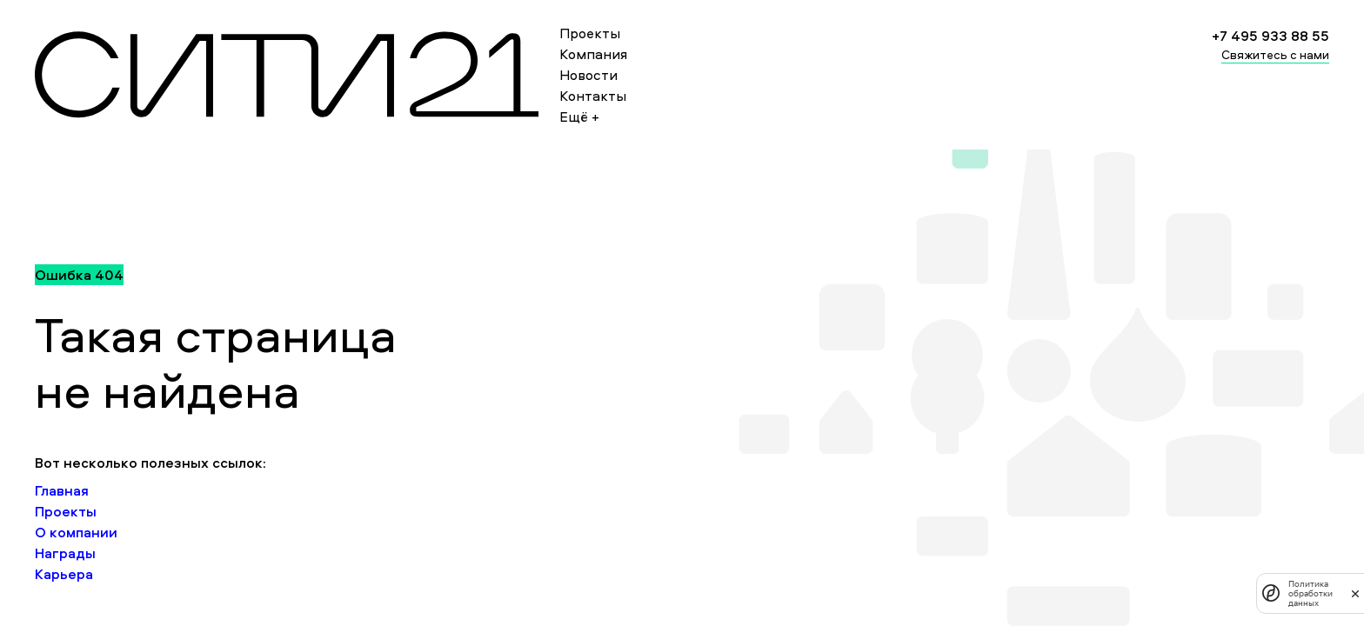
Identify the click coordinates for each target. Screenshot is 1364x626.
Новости (588, 74)
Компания (593, 54)
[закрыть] (1355, 593)
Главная (62, 490)
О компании (76, 532)
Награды (65, 553)
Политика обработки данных (1310, 593)
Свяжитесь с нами (1275, 54)
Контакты (592, 95)
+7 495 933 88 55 (1270, 35)
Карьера (64, 573)
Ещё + (579, 116)
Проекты (589, 33)
